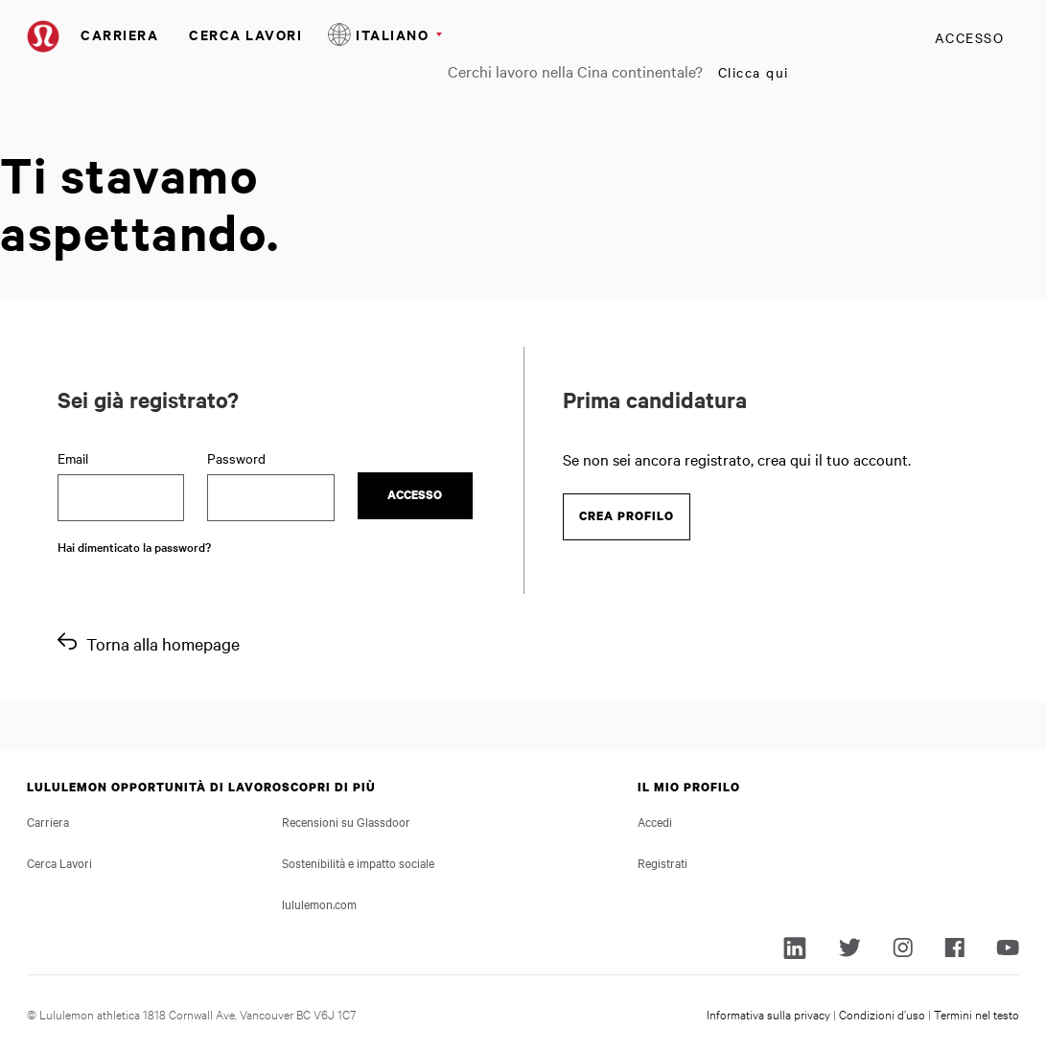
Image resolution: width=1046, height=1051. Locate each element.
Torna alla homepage (163, 643)
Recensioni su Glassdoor (346, 821)
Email (73, 458)
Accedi (655, 821)
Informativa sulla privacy (768, 1013)
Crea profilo (626, 516)
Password (236, 458)
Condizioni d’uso (882, 1013)
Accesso (970, 37)
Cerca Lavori (245, 34)
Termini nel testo (976, 1013)
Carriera (119, 34)
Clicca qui (753, 71)
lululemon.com (319, 903)
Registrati (662, 862)
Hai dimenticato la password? (134, 546)
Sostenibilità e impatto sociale (358, 862)
